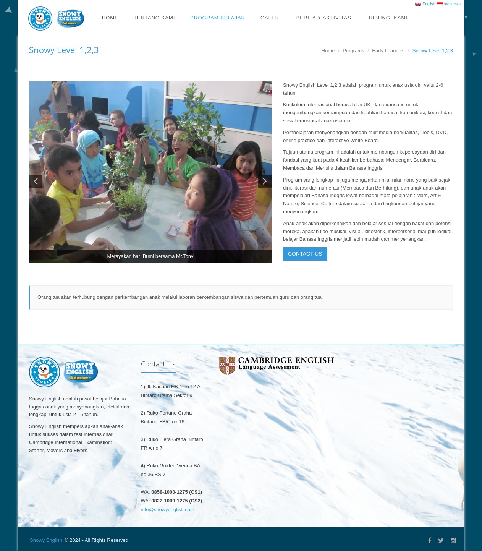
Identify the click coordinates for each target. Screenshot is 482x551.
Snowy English (46, 540)
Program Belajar (217, 18)
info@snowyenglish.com (167, 509)
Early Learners (388, 50)
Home (110, 18)
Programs (353, 50)
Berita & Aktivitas (323, 18)
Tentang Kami (154, 18)
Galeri (270, 18)
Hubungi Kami (387, 18)
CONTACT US (305, 254)
